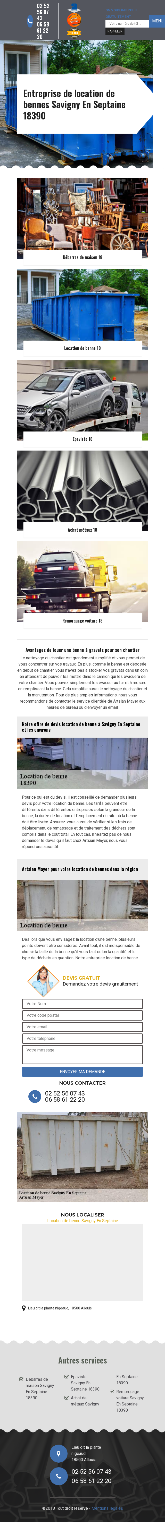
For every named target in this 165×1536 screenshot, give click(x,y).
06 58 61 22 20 (43, 30)
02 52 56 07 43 (43, 12)
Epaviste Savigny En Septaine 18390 (85, 1383)
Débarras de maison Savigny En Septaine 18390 (40, 1388)
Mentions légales (107, 1508)
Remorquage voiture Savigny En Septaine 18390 (130, 1401)
